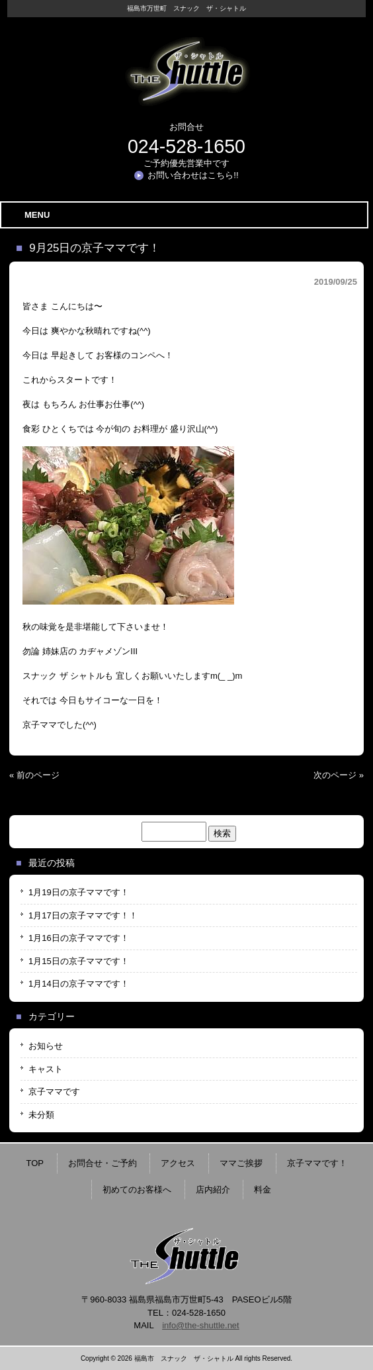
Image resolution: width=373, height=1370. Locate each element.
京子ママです (54, 1092)
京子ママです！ (317, 1163)
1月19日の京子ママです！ (78, 892)
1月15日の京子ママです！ (78, 961)
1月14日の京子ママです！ (78, 984)
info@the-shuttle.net (200, 1325)
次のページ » (338, 775)
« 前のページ (34, 775)
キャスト (45, 1069)
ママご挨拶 (241, 1163)
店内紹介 (213, 1190)
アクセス (178, 1163)
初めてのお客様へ (137, 1190)
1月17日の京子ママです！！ (83, 915)
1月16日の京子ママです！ (78, 938)
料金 (262, 1190)
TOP (35, 1163)
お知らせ (45, 1046)
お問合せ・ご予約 (102, 1163)
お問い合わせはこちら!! (192, 175)
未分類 (41, 1115)
